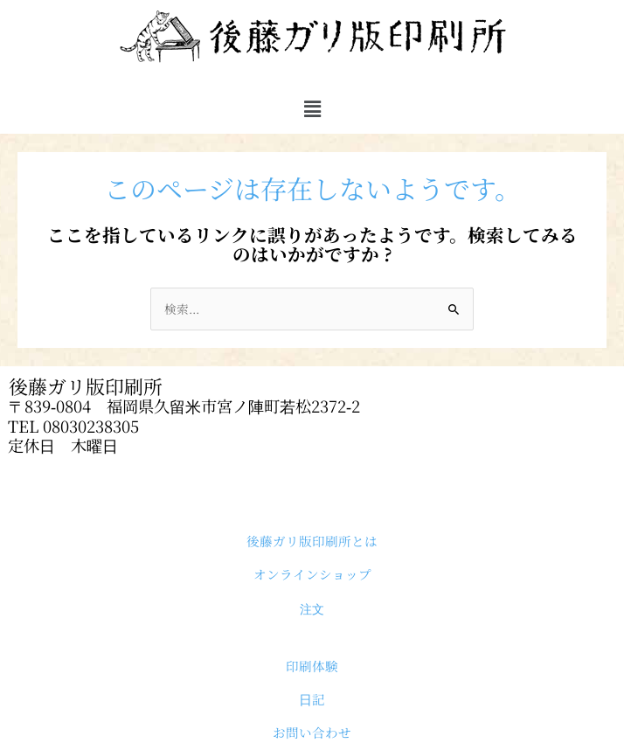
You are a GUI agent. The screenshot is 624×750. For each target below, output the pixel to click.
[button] (312, 108)
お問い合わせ (312, 732)
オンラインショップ (312, 574)
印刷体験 (312, 665)
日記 (312, 699)
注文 (312, 609)
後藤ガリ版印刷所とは (312, 540)
